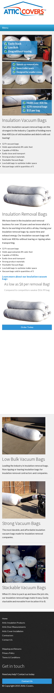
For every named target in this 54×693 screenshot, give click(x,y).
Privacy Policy (8, 653)
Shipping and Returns (11, 649)
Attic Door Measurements (14, 627)
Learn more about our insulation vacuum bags (24, 277)
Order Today (27, 327)
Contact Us (7, 640)
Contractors (7, 635)
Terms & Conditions (11, 657)
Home (4, 618)
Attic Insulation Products (13, 622)
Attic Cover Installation (12, 631)
